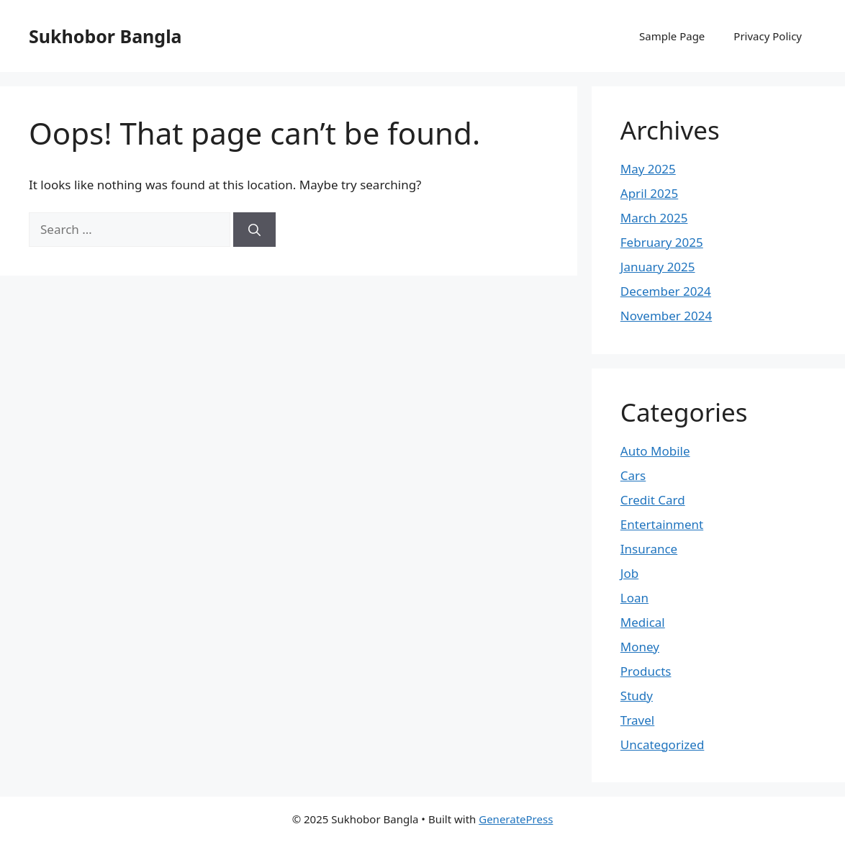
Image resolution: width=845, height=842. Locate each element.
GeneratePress (516, 819)
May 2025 (648, 168)
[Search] (254, 229)
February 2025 (661, 242)
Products (646, 671)
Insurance (648, 548)
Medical (642, 622)
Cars (633, 475)
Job (629, 573)
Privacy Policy (767, 36)
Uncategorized (662, 744)
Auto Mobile (655, 451)
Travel (637, 720)
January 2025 (657, 266)
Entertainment (661, 524)
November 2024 (666, 315)
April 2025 (649, 193)
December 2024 (665, 291)
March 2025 (654, 217)
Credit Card (652, 500)
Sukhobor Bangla (105, 36)
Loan (634, 597)
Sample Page (672, 36)
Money (639, 646)
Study (636, 695)
